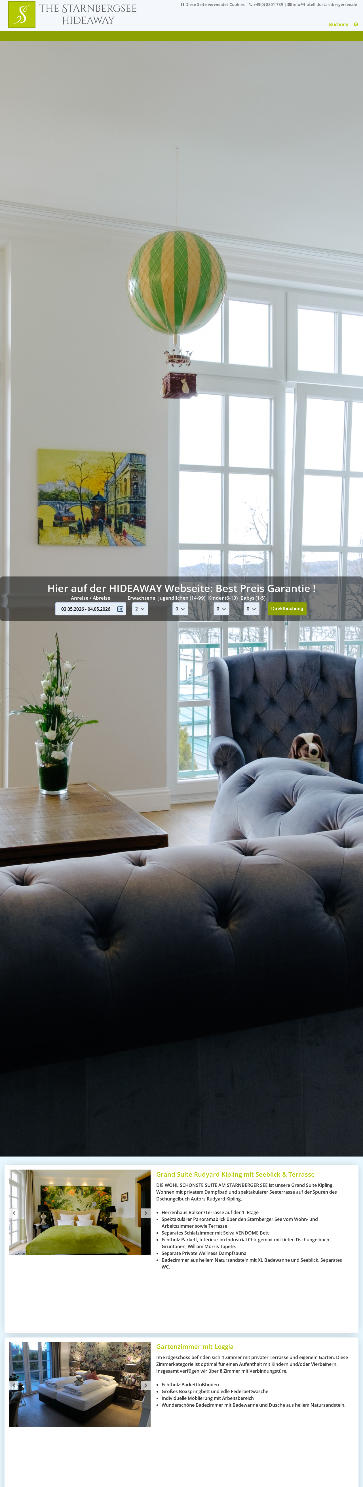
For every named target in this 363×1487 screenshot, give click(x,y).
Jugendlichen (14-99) (181, 598)
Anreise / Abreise (90, 598)
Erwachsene (141, 598)
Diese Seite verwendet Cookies (213, 4)
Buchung (338, 24)
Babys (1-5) (252, 598)
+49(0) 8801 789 (266, 4)
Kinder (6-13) (223, 598)
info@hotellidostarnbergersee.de (322, 4)
